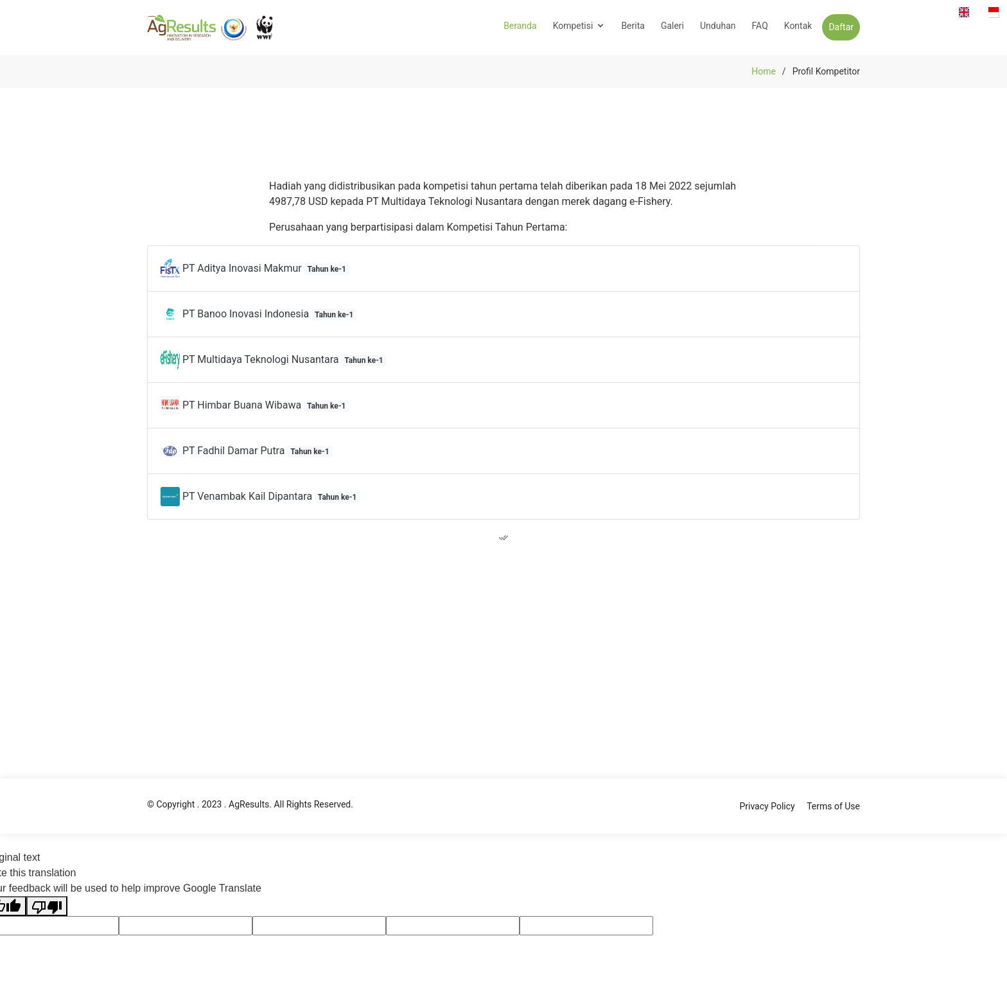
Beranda (520, 26)
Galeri (672, 26)
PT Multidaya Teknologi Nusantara (274, 359)
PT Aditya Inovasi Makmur (255, 268)
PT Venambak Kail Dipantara (260, 496)
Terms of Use (833, 806)
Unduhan (717, 26)
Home (763, 71)
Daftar (841, 27)
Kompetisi (573, 26)
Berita (633, 26)
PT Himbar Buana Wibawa (255, 405)
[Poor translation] (46, 906)
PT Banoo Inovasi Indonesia (258, 314)
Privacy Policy (766, 806)
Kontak (798, 26)
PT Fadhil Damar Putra (247, 451)
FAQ (760, 26)
